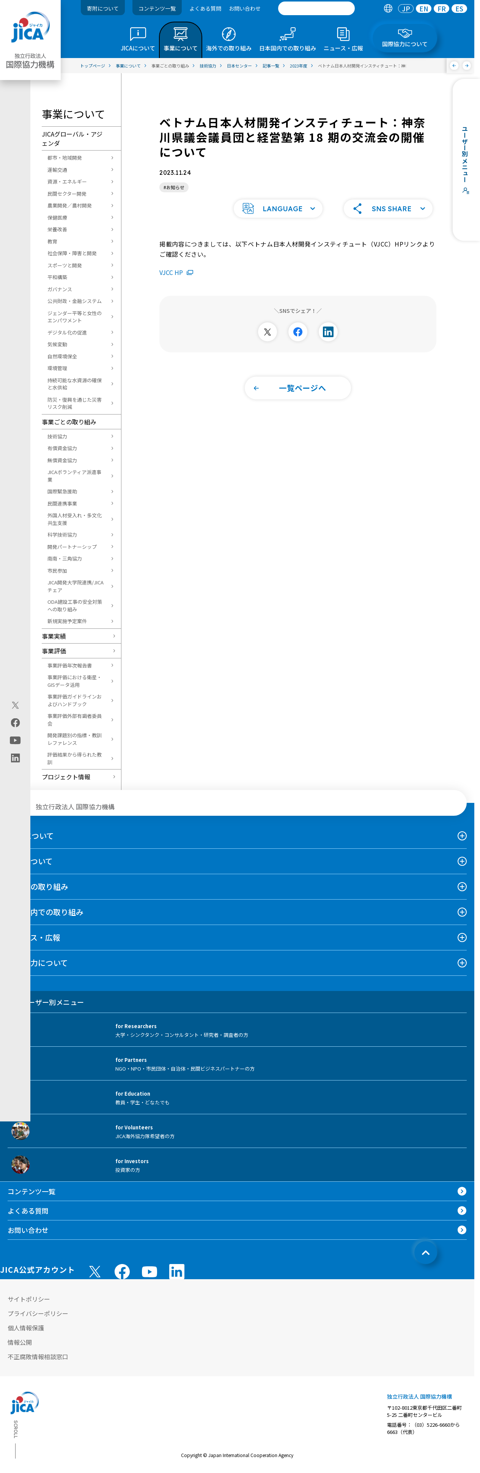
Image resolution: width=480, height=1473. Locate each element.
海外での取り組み (38, 886)
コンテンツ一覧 (157, 8)
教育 (52, 241)
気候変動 (57, 344)
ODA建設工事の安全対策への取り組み (74, 605)
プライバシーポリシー (38, 1313)
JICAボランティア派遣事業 (74, 475)
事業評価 (54, 650)
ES (459, 8)
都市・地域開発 (64, 157)
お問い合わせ (245, 8)
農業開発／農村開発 (69, 205)
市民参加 (57, 570)
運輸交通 (57, 169)
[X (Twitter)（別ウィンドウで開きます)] (15, 705)
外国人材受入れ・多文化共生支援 (74, 519)
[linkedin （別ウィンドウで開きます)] (176, 1271)
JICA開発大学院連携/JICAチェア (75, 586)
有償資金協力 (62, 448)
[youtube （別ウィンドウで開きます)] (149, 1271)
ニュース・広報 (34, 937)
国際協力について (38, 962)
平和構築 (57, 277)
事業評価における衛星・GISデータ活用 (74, 681)
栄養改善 (57, 229)
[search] (316, 8)
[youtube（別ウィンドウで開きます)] (15, 740)
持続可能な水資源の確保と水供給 (74, 384)
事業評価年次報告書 (69, 665)
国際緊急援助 (62, 491)
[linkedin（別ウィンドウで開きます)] (15, 758)
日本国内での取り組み (45, 911)
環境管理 (57, 368)
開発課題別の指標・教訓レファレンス (74, 739)
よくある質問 (205, 8)
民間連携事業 (62, 503)
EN (423, 8)
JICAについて (31, 835)
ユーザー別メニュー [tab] (46, 1002)
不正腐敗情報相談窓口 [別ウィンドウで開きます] (38, 1356)
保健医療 (57, 217)
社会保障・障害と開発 (72, 253)
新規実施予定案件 (67, 621)
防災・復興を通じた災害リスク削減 (74, 403)
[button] (278, 197)
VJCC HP (176, 260)
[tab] (388, 8)
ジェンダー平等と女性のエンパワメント (74, 316)
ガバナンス (59, 289)
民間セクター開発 (67, 193)
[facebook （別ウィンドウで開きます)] (122, 1271)
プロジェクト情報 (66, 776)
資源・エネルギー (67, 181)
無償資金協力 (62, 460)
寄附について (103, 8)
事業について (30, 861)
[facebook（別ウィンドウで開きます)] (15, 722)
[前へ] (454, 65)
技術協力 (57, 436)
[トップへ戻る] (425, 1252)
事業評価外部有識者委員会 (74, 719)
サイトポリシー (29, 1298)
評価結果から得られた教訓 (74, 758)
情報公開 (20, 1342)
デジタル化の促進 (67, 332)
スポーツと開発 (64, 265)
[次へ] (467, 65)
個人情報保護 (26, 1327)
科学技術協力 (62, 534)
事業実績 (54, 636)
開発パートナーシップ (72, 546)
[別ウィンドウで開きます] (267, 320)
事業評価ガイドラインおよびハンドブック (74, 700)
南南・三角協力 (64, 558)
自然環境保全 (62, 356)
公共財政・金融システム (74, 301)
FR (442, 8)
